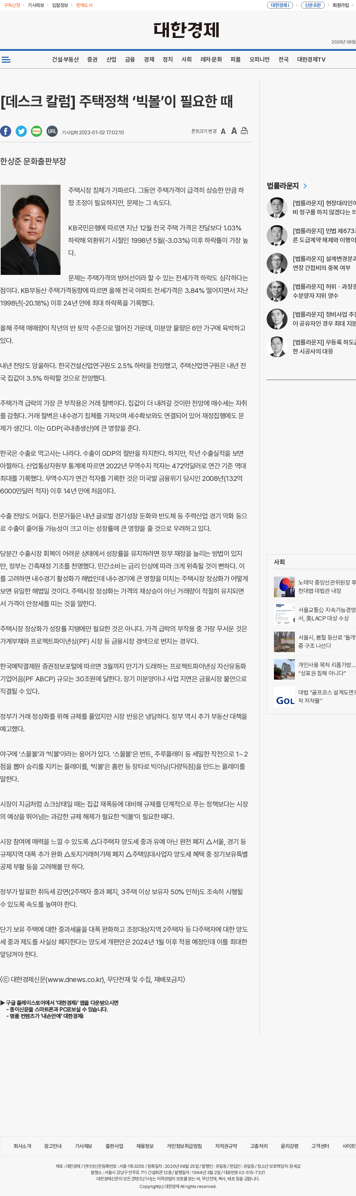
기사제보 (83, 1146)
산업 (111, 59)
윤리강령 (289, 1146)
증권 (92, 59)
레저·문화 (211, 59)
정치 (168, 59)
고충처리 (259, 1146)
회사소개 (22, 1146)
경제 (149, 59)
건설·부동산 (65, 59)
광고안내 (53, 1146)
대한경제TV (311, 59)
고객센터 (320, 1146)
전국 (283, 59)
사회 (186, 59)
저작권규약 (226, 1146)
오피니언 (260, 59)
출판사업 (114, 1146)
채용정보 (145, 1146)
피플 (235, 59)
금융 (130, 59)
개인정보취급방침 (184, 1146)
